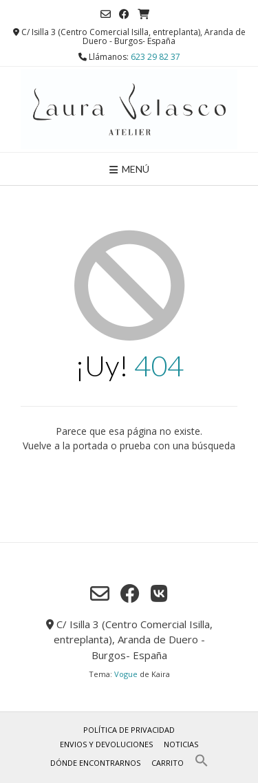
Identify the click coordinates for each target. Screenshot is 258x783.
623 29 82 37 (155, 57)
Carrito (167, 763)
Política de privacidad (129, 730)
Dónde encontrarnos (95, 763)
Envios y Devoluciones (106, 744)
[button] (201, 764)
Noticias (181, 744)
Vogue (126, 674)
